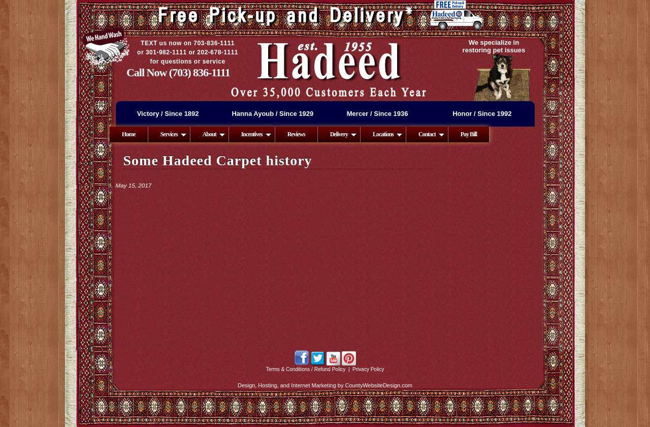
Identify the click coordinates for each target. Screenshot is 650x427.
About (214, 134)
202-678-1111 (217, 52)
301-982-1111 (166, 52)
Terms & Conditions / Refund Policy (306, 369)
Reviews (296, 134)
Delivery (343, 134)
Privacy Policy (368, 369)
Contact (431, 134)
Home (129, 134)
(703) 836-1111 (199, 72)
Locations (387, 134)
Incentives (256, 134)
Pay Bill (469, 134)
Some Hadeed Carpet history (217, 160)
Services (173, 134)
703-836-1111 (214, 43)
